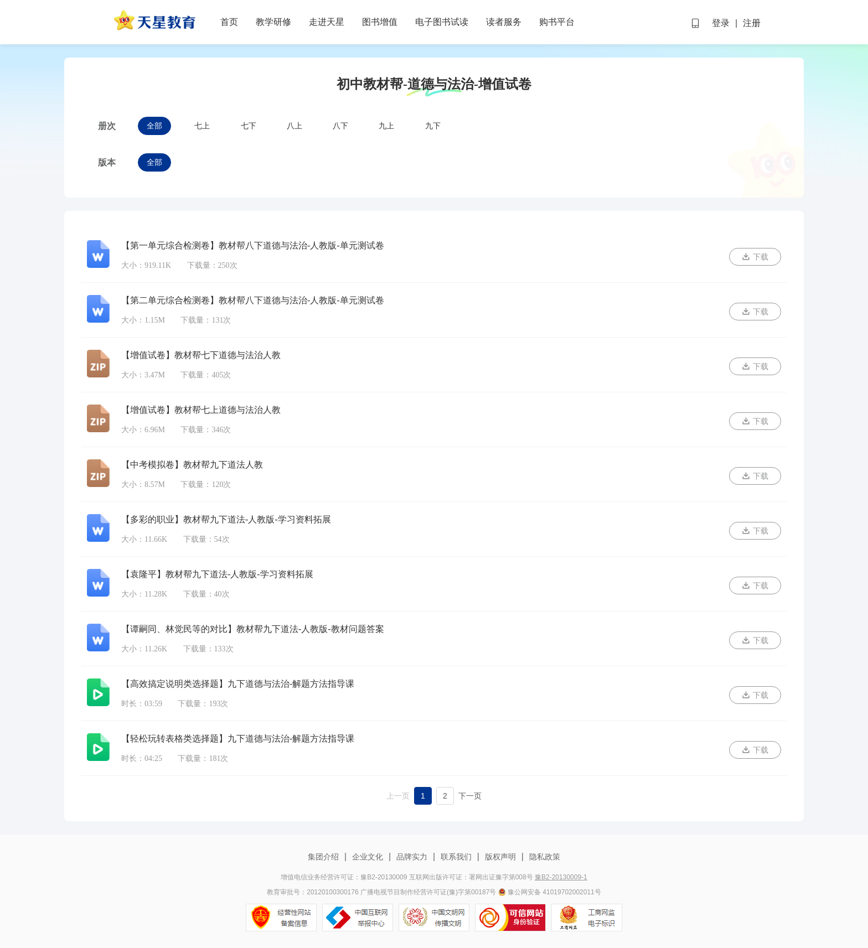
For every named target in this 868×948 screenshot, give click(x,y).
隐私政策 (543, 856)
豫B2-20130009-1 (561, 877)
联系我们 (456, 856)
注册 (752, 23)
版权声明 (500, 856)
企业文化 (367, 856)
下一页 (470, 795)
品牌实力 (412, 856)
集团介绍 (324, 856)
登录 (721, 23)
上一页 (398, 795)
